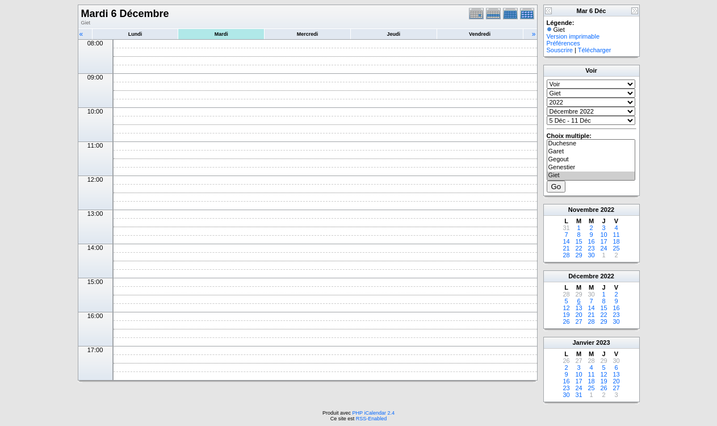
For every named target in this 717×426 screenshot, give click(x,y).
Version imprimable (573, 36)
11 (616, 234)
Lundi (135, 34)
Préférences (563, 43)
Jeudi (394, 34)
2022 (607, 209)
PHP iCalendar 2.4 (374, 413)
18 (616, 241)
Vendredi (479, 34)
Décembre (583, 276)
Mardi (221, 34)
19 (566, 314)
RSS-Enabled (371, 418)
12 (566, 307)
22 (578, 248)
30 (591, 255)
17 (603, 241)
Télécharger (594, 50)
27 (578, 321)
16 (591, 241)
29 (578, 255)
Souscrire (560, 50)
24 (603, 248)
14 (566, 241)
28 (566, 255)
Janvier (583, 342)
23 (591, 248)
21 (566, 248)
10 (603, 234)
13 (578, 307)
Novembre (583, 209)
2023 (603, 342)
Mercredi (307, 34)
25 (616, 248)
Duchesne (591, 144)
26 (566, 321)
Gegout (591, 160)
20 (578, 314)
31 (578, 394)
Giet (591, 175)
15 (578, 241)
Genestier (591, 168)
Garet (591, 152)
